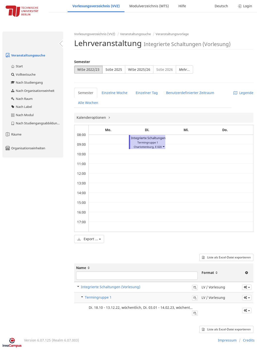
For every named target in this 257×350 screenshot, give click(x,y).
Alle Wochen (88, 102)
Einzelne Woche (114, 92)
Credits (249, 340)
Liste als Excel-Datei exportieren (226, 257)
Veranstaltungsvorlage (172, 34)
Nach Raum (21, 98)
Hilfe (182, 6)
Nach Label (21, 106)
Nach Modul (22, 115)
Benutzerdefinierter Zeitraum (190, 92)
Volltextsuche (22, 74)
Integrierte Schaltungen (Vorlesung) (157, 138)
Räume (13, 134)
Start (16, 66)
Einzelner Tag (147, 92)
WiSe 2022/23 (88, 69)
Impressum (227, 340)
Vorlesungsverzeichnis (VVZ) (96, 6)
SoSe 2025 (114, 69)
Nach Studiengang (26, 82)
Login (245, 6)
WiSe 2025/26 (139, 69)
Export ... (89, 239)
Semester (82, 61)
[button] (163, 146)
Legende (243, 92)
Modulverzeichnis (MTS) (149, 6)
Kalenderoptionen (92, 117)
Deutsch (221, 6)
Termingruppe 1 (98, 297)
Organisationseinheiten (25, 148)
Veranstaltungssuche (25, 55)
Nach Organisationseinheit (32, 90)
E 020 (158, 147)
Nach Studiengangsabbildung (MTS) (36, 123)
